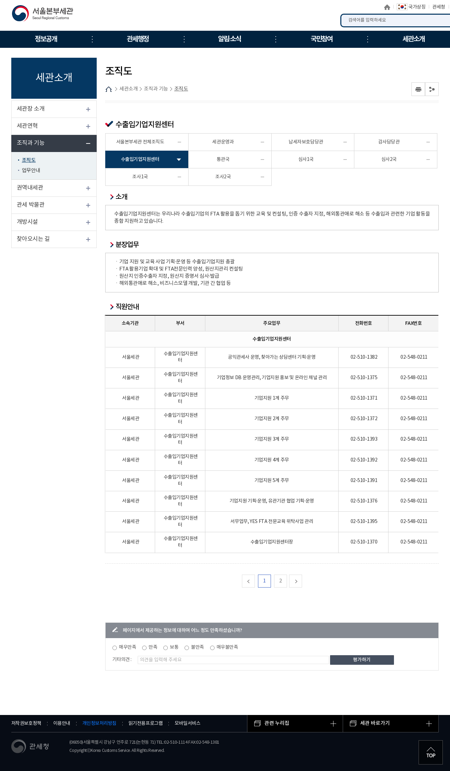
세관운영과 (223, 142)
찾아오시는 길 (33, 239)
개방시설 (27, 222)
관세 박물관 (31, 205)
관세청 (438, 7)
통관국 (223, 159)
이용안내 (61, 723)
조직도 (29, 160)
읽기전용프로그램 (145, 723)
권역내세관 (30, 187)
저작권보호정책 (26, 723)
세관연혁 (27, 126)
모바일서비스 (187, 723)
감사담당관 (389, 142)
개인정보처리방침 (99, 723)
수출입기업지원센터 (140, 159)
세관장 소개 (31, 109)
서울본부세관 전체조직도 (140, 142)
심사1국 (306, 159)
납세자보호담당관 (306, 142)
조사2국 (223, 177)
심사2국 (389, 159)
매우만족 (127, 647)
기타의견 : (122, 659)
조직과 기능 (31, 143)
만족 (153, 647)
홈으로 (387, 7)
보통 (174, 647)
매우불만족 (227, 647)
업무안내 (31, 171)
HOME (108, 89)
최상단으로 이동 (431, 752)
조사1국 (140, 177)
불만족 (197, 647)
